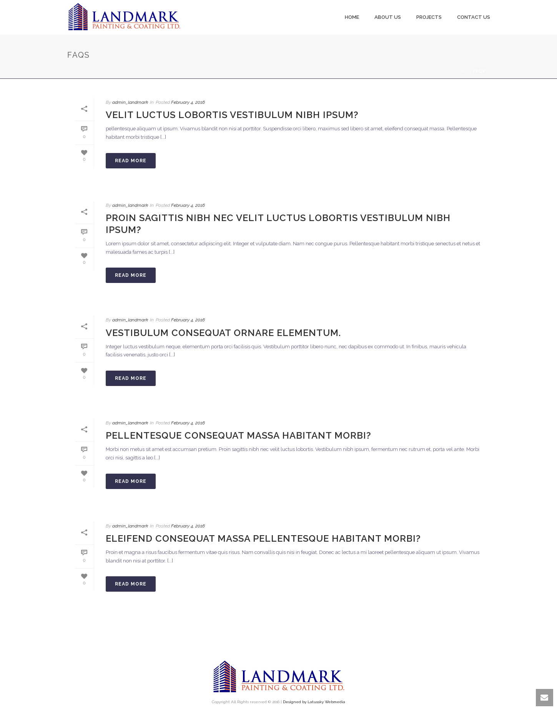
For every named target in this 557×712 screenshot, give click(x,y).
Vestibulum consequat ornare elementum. (223, 332)
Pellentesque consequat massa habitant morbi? (238, 435)
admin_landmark (130, 102)
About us (387, 17)
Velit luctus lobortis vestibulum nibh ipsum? (232, 114)
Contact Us (473, 17)
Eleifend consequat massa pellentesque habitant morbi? (263, 538)
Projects (429, 17)
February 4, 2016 (188, 102)
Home (352, 17)
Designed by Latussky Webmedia (314, 702)
